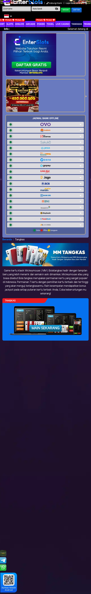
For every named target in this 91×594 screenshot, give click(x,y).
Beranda (7, 239)
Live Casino (63, 24)
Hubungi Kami (54, 3)
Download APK (19, 3)
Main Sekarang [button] (45, 328)
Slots (9, 24)
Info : (7, 28)
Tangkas (76, 24)
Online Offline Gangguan (45, 230)
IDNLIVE (19, 24)
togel (50, 24)
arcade (30, 24)
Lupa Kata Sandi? (74, 3)
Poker (41, 24)
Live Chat (37, 3)
